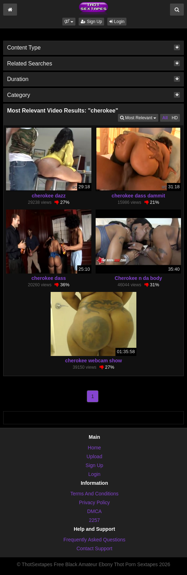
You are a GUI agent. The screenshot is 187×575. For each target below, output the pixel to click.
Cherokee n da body (138, 278)
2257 (94, 520)
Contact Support (94, 548)
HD (175, 117)
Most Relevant (139, 117)
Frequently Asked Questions (94, 539)
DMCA (94, 511)
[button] (68, 21)
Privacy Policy (94, 502)
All (165, 117)
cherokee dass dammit (138, 196)
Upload (94, 456)
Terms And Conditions (94, 493)
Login (117, 21)
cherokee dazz (49, 196)
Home (94, 447)
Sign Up (91, 21)
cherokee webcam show (93, 360)
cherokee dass (49, 278)
